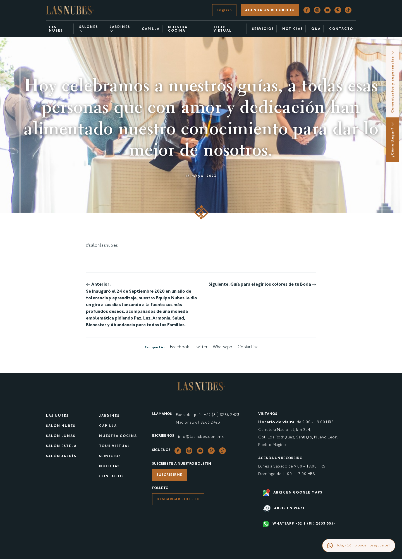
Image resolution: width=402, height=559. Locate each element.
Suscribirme (170, 475)
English (224, 10)
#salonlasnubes (102, 246)
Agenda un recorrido (270, 10)
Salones (88, 29)
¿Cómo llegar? (393, 139)
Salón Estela (61, 446)
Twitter (200, 347)
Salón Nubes (60, 426)
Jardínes (109, 416)
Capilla (151, 29)
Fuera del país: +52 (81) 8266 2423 (207, 415)
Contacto (111, 476)
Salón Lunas (60, 436)
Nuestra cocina (178, 29)
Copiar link (248, 347)
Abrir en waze (284, 508)
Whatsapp (222, 347)
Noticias (109, 466)
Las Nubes (56, 29)
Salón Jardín (61, 456)
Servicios (263, 29)
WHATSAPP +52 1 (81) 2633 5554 (299, 524)
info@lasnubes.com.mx (201, 437)
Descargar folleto (178, 499)
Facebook (179, 347)
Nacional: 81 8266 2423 (198, 422)
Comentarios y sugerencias (393, 81)
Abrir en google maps (292, 492)
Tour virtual (223, 29)
